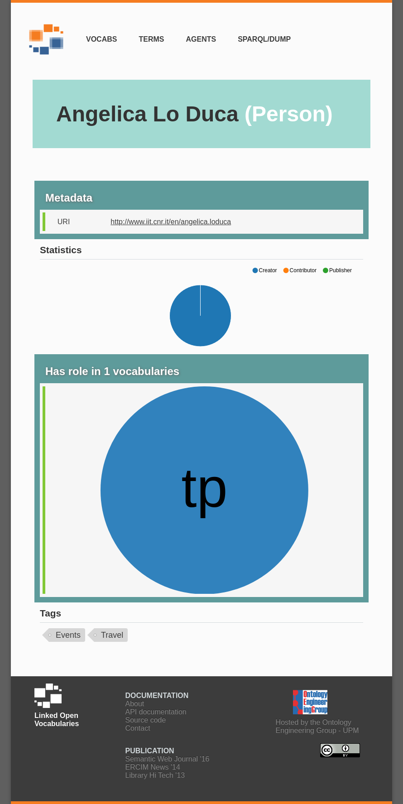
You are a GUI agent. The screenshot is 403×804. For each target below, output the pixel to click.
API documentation (156, 712)
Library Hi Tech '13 (155, 775)
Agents (201, 39)
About (134, 704)
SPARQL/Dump (264, 39)
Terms (151, 39)
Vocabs (101, 39)
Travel (112, 635)
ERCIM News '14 (152, 767)
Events (68, 635)
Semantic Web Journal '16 (167, 759)
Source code (145, 720)
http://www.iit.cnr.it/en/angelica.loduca (170, 222)
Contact (137, 728)
